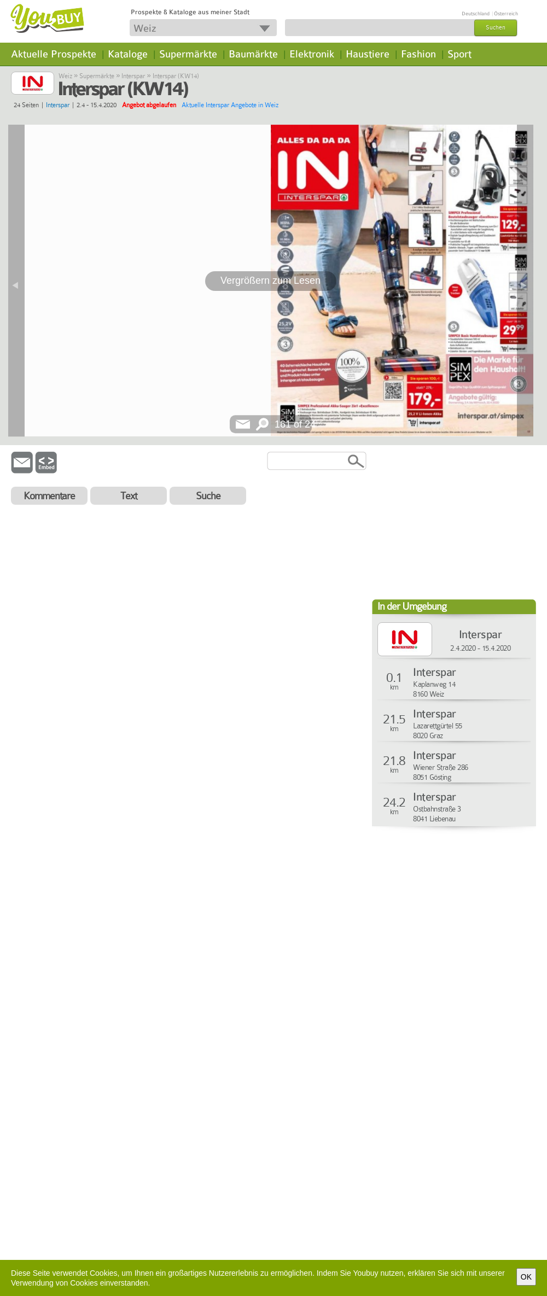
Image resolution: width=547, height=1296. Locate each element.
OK (526, 1276)
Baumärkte (253, 54)
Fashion (418, 54)
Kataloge (128, 54)
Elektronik (311, 54)
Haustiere (367, 54)
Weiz (65, 76)
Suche (208, 495)
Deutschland (476, 13)
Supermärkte (188, 54)
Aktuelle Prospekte (53, 54)
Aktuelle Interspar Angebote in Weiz (230, 105)
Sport (459, 54)
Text (128, 495)
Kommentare (49, 495)
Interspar (133, 76)
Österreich (506, 13)
